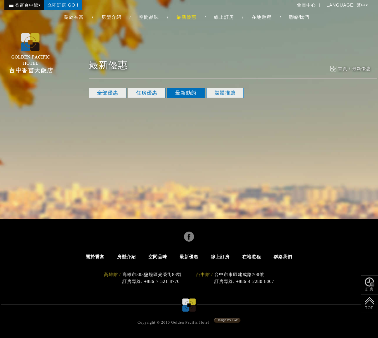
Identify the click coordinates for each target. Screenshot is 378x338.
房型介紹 (111, 17)
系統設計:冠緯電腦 (227, 320)
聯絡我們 (299, 17)
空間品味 (149, 17)
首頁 (342, 68)
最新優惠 (186, 17)
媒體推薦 (225, 92)
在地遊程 (262, 17)
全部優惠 (107, 92)
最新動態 (186, 92)
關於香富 (74, 17)
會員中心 (306, 5)
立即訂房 (63, 5)
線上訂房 (224, 17)
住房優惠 (146, 92)
